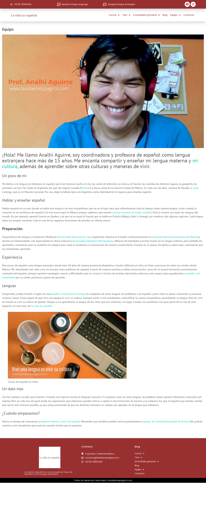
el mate (194, 188)
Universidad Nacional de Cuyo (74, 237)
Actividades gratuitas (146, 15)
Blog (165, 15)
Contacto (188, 15)
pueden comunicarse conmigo (69, 294)
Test (126, 15)
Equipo (175, 15)
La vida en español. (42, 306)
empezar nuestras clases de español (60, 421)
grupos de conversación (156, 421)
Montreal (85, 188)
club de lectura (180, 421)
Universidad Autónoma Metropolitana (93, 241)
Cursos (114, 15)
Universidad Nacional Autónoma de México (173, 237)
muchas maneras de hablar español (132, 212)
